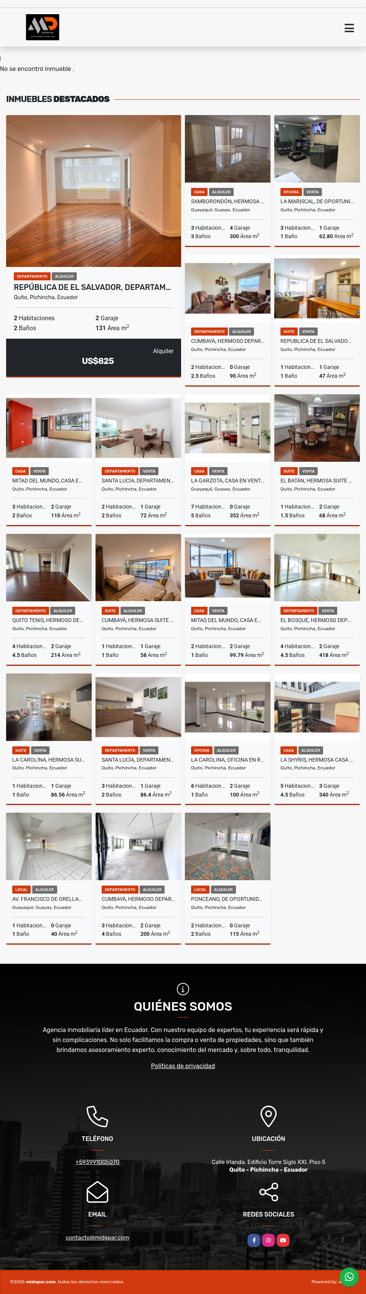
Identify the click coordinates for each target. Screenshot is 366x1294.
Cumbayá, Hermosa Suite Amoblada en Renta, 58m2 (138, 620)
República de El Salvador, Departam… (92, 287)
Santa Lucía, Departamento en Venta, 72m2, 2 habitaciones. (138, 480)
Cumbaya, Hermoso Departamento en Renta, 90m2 (227, 341)
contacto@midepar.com (97, 1237)
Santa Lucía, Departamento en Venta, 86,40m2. (138, 760)
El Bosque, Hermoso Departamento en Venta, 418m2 (317, 620)
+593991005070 (98, 1162)
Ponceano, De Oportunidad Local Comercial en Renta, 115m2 (227, 899)
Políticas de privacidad (183, 1066)
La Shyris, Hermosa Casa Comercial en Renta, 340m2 (317, 760)
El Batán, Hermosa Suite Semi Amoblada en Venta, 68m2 (317, 480)
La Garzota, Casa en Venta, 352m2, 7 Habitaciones (227, 480)
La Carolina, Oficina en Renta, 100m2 (227, 760)
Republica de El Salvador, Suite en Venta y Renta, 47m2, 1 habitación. (317, 341)
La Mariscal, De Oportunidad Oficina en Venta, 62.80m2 (317, 201)
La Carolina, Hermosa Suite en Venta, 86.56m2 (49, 760)
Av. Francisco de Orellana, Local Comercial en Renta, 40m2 (49, 899)
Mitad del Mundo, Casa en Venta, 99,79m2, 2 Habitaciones (227, 620)
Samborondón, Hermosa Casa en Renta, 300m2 (227, 201)
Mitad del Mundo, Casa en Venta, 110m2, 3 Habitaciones (49, 480)
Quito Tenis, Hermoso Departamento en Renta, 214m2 (49, 620)
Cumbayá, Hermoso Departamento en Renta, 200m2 (138, 899)
